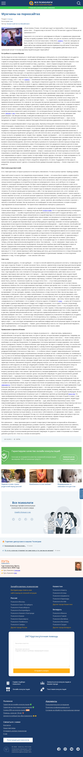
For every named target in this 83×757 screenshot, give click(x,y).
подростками (47, 210)
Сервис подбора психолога (19, 683)
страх (60, 301)
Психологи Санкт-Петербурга (22, 605)
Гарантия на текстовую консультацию (17, 707)
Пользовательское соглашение (57, 705)
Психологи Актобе (59, 602)
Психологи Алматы (60, 590)
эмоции (8, 113)
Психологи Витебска (60, 619)
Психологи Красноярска (19, 619)
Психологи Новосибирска (20, 607)
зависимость (5, 385)
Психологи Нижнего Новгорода (22, 613)
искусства (71, 394)
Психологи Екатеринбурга (20, 610)
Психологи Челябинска (19, 622)
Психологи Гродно (60, 625)
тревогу (60, 41)
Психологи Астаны (59, 593)
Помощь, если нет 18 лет (12, 713)
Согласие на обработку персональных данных (63, 710)
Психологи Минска (60, 613)
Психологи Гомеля (59, 616)
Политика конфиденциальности (58, 707)
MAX (15, 573)
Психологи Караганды (61, 599)
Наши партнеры (9, 728)
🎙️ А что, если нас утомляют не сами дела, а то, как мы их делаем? (29, 550)
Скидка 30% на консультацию (14, 710)
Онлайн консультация (21, 689)
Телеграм (17, 570)
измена (26, 79)
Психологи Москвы (18, 602)
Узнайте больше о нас (23, 512)
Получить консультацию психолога (41, 7)
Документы (51, 701)
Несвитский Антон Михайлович (18, 24)
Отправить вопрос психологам (14, 731)
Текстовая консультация (56, 689)
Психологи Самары (18, 625)
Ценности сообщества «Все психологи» (17, 716)
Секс (11, 21)
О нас (5, 734)
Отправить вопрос (41, 671)
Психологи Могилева (60, 622)
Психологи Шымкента (61, 596)
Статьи (9, 19)
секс (13, 113)
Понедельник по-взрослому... (15, 546)
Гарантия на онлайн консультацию (16, 704)
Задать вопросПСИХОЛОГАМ (81, 493)
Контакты (7, 725)
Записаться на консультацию (69, 458)
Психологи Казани (17, 616)
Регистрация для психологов (18, 740)
